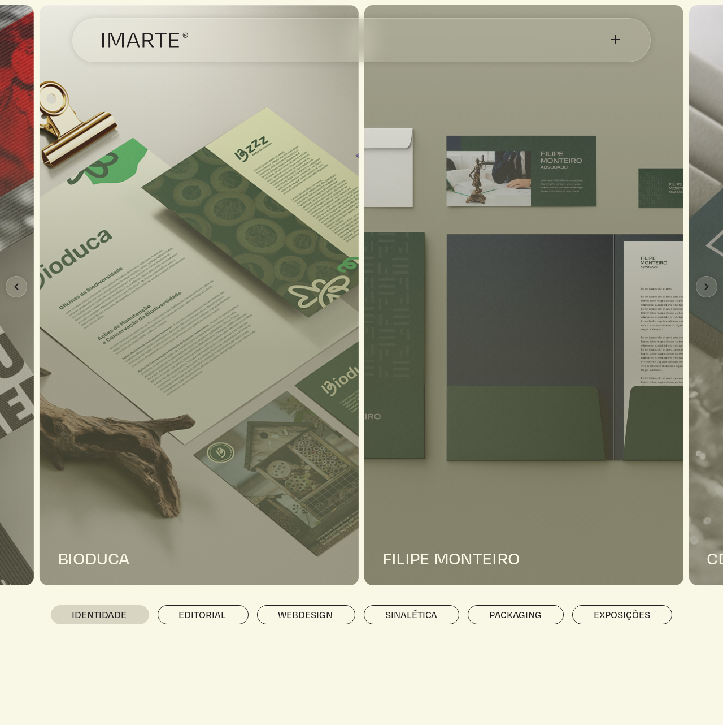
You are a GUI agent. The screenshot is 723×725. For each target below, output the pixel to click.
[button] (16, 286)
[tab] (100, 614)
